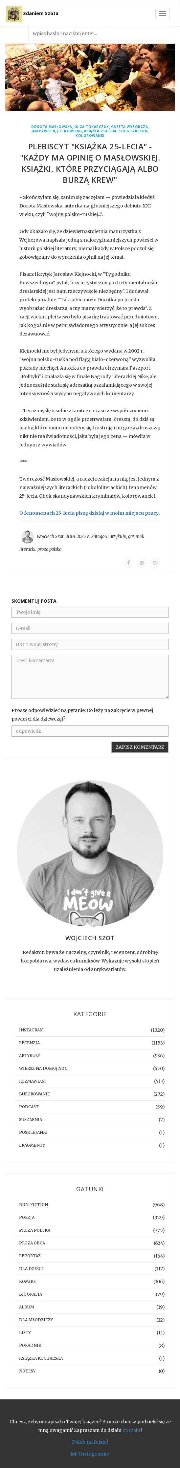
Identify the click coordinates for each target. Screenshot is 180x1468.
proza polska (49, 549)
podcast (29, 1106)
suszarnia (30, 1119)
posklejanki (33, 1132)
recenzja (29, 1042)
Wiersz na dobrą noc (43, 1068)
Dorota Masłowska (51, 127)
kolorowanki (90, 136)
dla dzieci (31, 1268)
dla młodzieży (36, 1319)
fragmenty (32, 1145)
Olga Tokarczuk (91, 127)
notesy (27, 1371)
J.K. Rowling (69, 131)
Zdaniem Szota (40, 13)
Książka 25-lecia (100, 131)
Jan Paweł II (43, 131)
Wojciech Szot (50, 536)
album (26, 1307)
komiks (27, 1281)
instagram (31, 1029)
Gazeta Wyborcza (129, 127)
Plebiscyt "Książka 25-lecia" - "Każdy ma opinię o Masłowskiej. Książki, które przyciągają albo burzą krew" (90, 163)
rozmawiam (32, 1081)
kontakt (132, 1430)
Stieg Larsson (133, 131)
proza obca (32, 1243)
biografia (30, 1294)
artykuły (118, 536)
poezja (26, 1217)
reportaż (30, 1255)
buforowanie (34, 1093)
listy (25, 1332)
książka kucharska (41, 1358)
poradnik (30, 1345)
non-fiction (33, 1204)
